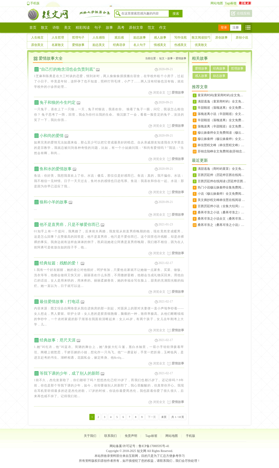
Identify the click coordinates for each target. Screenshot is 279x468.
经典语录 (119, 45)
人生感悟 (98, 37)
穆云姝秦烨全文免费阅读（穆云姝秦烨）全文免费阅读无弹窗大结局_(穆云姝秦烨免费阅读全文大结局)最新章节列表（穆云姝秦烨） (222, 132)
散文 (44, 27)
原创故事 (221, 37)
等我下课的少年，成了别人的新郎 (72, 373)
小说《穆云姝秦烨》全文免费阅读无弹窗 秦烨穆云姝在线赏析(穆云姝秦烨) (222, 193)
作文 (162, 27)
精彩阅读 (83, 27)
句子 (97, 27)
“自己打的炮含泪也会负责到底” (70, 69)
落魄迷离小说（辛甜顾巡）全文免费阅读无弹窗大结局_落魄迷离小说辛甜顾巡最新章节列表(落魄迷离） (222, 114)
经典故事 (219, 68)
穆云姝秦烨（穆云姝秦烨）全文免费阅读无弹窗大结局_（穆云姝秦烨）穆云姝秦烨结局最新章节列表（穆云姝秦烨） (222, 139)
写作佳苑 (180, 37)
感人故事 (160, 37)
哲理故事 (237, 68)
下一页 (152, 417)
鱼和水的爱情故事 (58, 169)
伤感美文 (180, 45)
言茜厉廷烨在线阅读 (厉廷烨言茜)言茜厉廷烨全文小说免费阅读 (222, 181)
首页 (32, 27)
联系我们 (110, 435)
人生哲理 (58, 37)
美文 (67, 27)
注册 (236, 27)
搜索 (176, 13)
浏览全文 (159, 92)
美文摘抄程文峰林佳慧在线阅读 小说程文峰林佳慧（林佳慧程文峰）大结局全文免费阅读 (222, 200)
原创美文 (37, 45)
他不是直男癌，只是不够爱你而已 (72, 224)
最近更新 (245, 3)
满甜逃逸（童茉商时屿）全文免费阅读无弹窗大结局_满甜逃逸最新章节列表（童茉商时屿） (222, 101)
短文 (162, 58)
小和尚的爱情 (54, 135)
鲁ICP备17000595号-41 (153, 446)
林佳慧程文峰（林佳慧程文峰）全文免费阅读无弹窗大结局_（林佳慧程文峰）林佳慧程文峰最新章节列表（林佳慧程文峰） (222, 145)
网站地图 (217, 3)
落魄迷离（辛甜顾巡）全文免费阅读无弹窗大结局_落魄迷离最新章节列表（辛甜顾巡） (222, 126)
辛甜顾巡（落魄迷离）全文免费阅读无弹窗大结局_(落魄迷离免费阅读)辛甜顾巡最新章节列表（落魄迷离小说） (222, 107)
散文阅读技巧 (201, 37)
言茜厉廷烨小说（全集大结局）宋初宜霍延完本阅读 (222, 206)
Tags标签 (231, 3)
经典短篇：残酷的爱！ (62, 263)
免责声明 (131, 435)
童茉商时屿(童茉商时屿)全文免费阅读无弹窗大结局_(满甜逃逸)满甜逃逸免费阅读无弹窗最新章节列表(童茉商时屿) (222, 95)
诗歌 (56, 27)
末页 (164, 417)
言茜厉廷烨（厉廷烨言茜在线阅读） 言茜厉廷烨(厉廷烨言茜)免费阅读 (222, 175)
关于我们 (90, 435)
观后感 (119, 37)
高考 (120, 27)
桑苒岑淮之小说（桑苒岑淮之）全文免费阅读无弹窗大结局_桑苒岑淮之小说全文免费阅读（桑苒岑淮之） (222, 212)
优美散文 (201, 45)
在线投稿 (243, 13)
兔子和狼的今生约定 (60, 102)
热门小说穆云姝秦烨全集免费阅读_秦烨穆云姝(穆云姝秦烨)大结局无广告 (222, 187)
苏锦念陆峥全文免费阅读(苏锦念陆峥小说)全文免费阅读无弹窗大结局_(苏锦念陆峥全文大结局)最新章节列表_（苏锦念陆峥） (222, 151)
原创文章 (136, 27)
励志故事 (139, 37)
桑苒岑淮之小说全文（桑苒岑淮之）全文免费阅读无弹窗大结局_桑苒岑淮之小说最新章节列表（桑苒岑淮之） (222, 218)
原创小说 (242, 37)
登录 (224, 27)
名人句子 (139, 45)
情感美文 (160, 45)
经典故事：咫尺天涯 (60, 340)
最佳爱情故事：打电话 (62, 301)
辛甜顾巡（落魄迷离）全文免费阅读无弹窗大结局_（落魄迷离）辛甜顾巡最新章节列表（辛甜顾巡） (222, 120)
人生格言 (37, 37)
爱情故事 (78, 45)
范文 (151, 27)
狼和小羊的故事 (56, 202)
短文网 (141, 451)
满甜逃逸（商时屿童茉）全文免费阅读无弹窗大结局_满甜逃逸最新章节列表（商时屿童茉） (222, 168)
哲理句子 (78, 37)
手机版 (35, 3)
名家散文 (58, 45)
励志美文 (98, 45)
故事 (109, 27)
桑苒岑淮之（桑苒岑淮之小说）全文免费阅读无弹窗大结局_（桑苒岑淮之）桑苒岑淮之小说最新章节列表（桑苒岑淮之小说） (222, 225)
